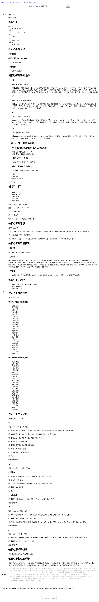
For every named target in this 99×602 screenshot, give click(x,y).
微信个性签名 (69, 572)
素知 (35, 570)
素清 (31, 568)
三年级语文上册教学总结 (60, 576)
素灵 (45, 568)
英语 (13, 284)
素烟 (49, 568)
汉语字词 (11, 2)
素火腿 (40, 568)
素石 (39, 570)
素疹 (15, 570)
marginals (45, 572)
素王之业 (64, 568)
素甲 (94, 568)
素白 (19, 570)
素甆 (89, 568)
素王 (58, 568)
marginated (60, 572)
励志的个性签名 (80, 572)
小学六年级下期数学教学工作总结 (54, 578)
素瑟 (77, 568)
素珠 (69, 568)
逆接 (17, 297)
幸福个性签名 (50, 574)
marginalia (57, 570)
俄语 (13, 288)
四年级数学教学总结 (16, 578)
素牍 (53, 568)
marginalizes (83, 570)
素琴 (73, 568)
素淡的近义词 (24, 568)
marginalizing (92, 570)
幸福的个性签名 (14, 574)
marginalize (65, 570)
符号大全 (32, 2)
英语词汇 (18, 2)
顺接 (12, 297)
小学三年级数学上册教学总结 (80, 576)
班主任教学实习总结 (28, 576)
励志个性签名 (72, 574)
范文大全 (25, 2)
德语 (13, 286)
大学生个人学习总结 (43, 576)
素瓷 (85, 568)
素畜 (11, 570)
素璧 (81, 568)
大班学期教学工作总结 (17, 580)
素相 (27, 570)
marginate (52, 572)
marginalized (74, 570)
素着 (31, 570)
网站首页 (4, 2)
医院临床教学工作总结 (34, 580)
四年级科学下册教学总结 (33, 578)
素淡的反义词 (14, 568)
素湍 (35, 568)
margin (44, 570)
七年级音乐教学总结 (74, 578)
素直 (23, 570)
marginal (50, 570)
